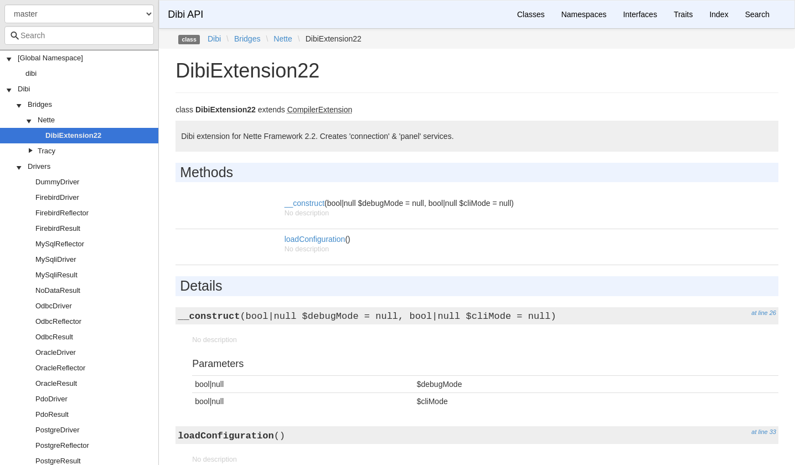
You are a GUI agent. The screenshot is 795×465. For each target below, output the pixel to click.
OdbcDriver (53, 306)
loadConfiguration (315, 239)
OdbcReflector (58, 321)
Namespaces (584, 14)
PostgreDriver (57, 430)
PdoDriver (51, 399)
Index (718, 14)
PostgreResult (58, 461)
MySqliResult (56, 275)
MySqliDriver (55, 259)
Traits (683, 14)
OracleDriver (55, 352)
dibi (31, 73)
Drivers (39, 166)
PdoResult (52, 414)
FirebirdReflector (62, 213)
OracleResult (56, 383)
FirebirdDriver (57, 197)
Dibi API (185, 14)
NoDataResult (57, 290)
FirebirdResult (57, 228)
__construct (304, 203)
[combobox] (79, 35)
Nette (46, 120)
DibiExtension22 (73, 135)
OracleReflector (60, 368)
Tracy (46, 151)
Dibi (24, 89)
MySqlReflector (59, 244)
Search (757, 14)
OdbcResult (54, 337)
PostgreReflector (62, 445)
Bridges (40, 104)
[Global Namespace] (50, 58)
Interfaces (640, 14)
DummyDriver (57, 182)
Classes (531, 14)
